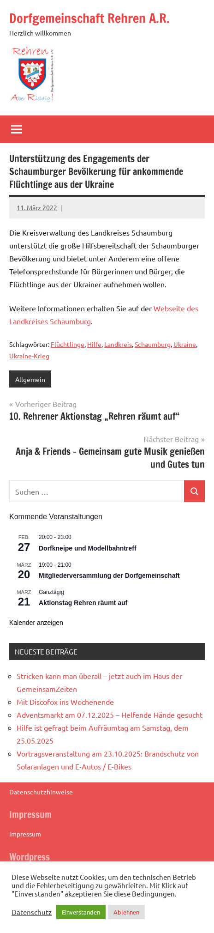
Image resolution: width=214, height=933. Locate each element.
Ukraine (184, 344)
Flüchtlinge (67, 344)
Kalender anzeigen (36, 622)
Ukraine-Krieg (29, 355)
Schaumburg (153, 344)
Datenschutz (32, 912)
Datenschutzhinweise (41, 792)
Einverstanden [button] (81, 912)
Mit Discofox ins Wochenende (65, 701)
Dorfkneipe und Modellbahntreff (88, 548)
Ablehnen (126, 912)
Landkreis (118, 344)
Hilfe (94, 344)
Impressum (25, 834)
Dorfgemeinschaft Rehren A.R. (89, 18)
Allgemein (30, 379)
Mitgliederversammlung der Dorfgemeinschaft (109, 575)
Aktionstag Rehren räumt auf (83, 602)
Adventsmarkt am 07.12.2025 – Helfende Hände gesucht (109, 714)
